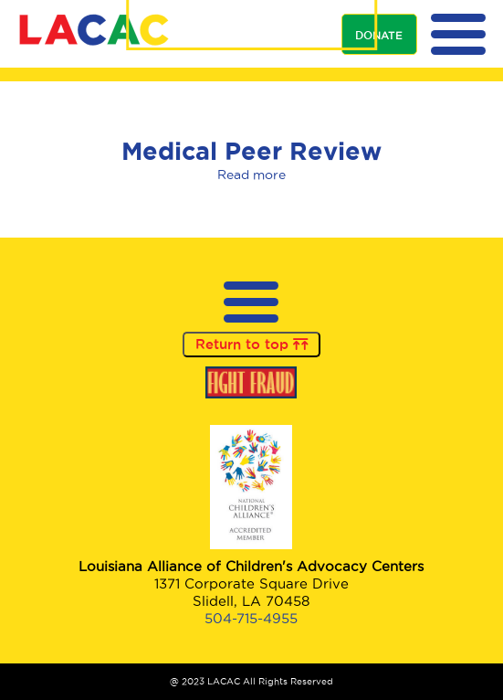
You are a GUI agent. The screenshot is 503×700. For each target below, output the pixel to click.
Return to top (251, 344)
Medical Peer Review (251, 150)
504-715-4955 (251, 618)
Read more (251, 175)
